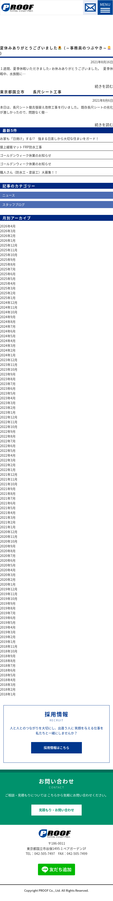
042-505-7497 (44, 853)
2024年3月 (8, 345)
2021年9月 (8, 488)
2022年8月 (8, 436)
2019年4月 (8, 627)
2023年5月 (8, 393)
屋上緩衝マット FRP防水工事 (21, 147)
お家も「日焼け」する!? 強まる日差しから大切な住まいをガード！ (49, 138)
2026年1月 (8, 240)
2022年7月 (8, 441)
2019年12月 (8, 589)
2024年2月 (8, 350)
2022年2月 (8, 465)
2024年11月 (8, 307)
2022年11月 (8, 422)
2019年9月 (8, 603)
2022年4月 (8, 455)
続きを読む (104, 86)
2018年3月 (8, 684)
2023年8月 (8, 379)
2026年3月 (8, 231)
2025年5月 (8, 278)
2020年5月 (8, 565)
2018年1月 (8, 694)
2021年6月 (8, 503)
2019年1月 (8, 641)
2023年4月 (8, 398)
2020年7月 (8, 555)
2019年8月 (8, 608)
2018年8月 (8, 660)
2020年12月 (8, 531)
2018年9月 (8, 656)
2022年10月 (8, 426)
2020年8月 (8, 551)
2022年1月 (8, 469)
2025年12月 (8, 245)
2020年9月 (8, 546)
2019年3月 (8, 632)
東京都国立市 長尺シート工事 (31, 91)
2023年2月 (8, 407)
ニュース (8, 195)
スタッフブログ (13, 204)
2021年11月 (8, 479)
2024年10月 (8, 312)
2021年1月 (8, 527)
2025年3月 (8, 288)
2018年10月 (8, 651)
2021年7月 (8, 498)
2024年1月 (8, 355)
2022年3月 (8, 460)
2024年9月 (8, 317)
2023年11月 (8, 364)
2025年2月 (8, 293)
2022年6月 (8, 445)
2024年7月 (8, 326)
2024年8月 (8, 321)
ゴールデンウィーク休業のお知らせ (25, 155)
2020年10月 (8, 541)
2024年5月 (8, 336)
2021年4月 (8, 512)
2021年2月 (8, 522)
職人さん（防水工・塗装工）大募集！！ (29, 172)
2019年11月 (8, 593)
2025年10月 (8, 254)
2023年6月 (8, 388)
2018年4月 (8, 679)
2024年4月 (8, 340)
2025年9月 (8, 259)
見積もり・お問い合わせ (56, 810)
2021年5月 (8, 508)
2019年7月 (8, 613)
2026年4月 (8, 226)
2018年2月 (8, 689)
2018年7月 (8, 665)
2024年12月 (8, 302)
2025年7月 (8, 269)
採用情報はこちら (56, 747)
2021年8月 (8, 493)
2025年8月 (8, 264)
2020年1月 (8, 584)
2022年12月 (8, 417)
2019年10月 (8, 598)
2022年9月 (8, 431)
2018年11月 (8, 646)
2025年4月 (8, 283)
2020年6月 (8, 560)
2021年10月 (8, 484)
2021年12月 (8, 474)
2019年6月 (8, 617)
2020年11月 (8, 536)
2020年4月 (8, 570)
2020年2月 (8, 579)
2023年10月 (8, 369)
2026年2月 (8, 235)
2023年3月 (8, 402)
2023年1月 (8, 412)
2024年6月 (8, 331)
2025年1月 (8, 297)
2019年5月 (8, 622)
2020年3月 (8, 574)
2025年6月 (8, 274)
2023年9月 (8, 374)
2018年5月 (8, 675)
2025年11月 (8, 250)
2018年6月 (8, 670)
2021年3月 (8, 517)
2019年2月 (8, 636)
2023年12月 (8, 359)
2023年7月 (8, 383)
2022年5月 (8, 450)
